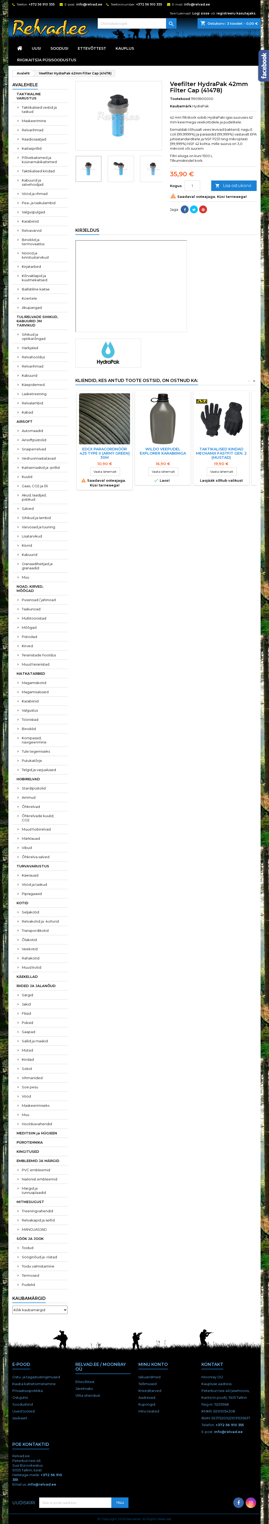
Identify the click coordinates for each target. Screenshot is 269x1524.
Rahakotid (30, 958)
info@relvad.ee (89, 4)
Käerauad (30, 875)
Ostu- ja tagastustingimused (36, 1377)
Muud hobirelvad (36, 829)
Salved (28, 508)
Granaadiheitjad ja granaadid (37, 566)
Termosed (30, 1275)
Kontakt (212, 1364)
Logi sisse (200, 13)
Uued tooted (23, 1411)
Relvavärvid (32, 230)
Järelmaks (84, 1388)
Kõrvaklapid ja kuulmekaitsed (34, 278)
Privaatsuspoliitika (27, 1391)
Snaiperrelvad (34, 449)
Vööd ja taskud (34, 884)
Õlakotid (29, 940)
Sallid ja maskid (35, 1041)
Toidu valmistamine (38, 1266)
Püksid (27, 1022)
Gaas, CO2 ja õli (35, 486)
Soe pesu (30, 1087)
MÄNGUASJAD (34, 1229)
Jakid (26, 1004)
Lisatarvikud (32, 536)
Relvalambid (32, 403)
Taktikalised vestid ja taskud (39, 109)
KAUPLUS (125, 48)
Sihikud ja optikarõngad (33, 336)
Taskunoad (31, 609)
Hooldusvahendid (37, 1124)
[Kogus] (192, 185)
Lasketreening (34, 394)
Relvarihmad (32, 130)
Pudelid (28, 1284)
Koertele (29, 298)
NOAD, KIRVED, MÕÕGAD (30, 588)
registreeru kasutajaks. (236, 13)
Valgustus (30, 710)
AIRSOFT (25, 421)
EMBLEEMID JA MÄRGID (38, 1161)
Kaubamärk (181, 106)
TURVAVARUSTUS (33, 866)
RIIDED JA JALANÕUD (36, 986)
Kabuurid (29, 375)
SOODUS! (59, 48)
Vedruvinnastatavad (39, 458)
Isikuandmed (149, 1377)
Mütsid (27, 1050)
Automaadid (32, 431)
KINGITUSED (28, 1151)
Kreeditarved (149, 1391)
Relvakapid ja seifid (38, 1220)
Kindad (28, 1059)
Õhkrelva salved (35, 857)
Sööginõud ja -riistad (39, 1257)
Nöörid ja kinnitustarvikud (35, 255)
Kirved (27, 646)
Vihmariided (32, 1078)
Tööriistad (30, 719)
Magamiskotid (34, 683)
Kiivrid (27, 545)
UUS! (36, 48)
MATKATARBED (31, 673)
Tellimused (147, 1384)
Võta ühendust (87, 1395)
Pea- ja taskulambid (38, 203)
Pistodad (29, 637)
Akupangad (32, 307)
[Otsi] (137, 23)
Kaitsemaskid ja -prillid (41, 467)
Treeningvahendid (37, 1211)
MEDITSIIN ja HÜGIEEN (37, 1133)
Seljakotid (30, 912)
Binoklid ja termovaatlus (33, 242)
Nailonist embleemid (39, 1179)
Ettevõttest (92, 48)
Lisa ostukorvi (233, 186)
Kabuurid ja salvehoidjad (32, 182)
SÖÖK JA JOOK (30, 1238)
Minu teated (148, 1411)
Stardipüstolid (34, 788)
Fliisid (26, 1013)
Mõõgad (29, 627)
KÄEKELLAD (27, 976)
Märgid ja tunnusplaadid (34, 1190)
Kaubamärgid (29, 1298)
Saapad (28, 1032)
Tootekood (180, 99)
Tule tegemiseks (36, 751)
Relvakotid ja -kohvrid (40, 921)
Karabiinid (30, 221)
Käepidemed (33, 385)
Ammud (28, 797)
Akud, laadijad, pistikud (34, 497)
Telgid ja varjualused (39, 770)
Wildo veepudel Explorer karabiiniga (163, 451)
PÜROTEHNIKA (30, 1142)
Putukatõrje (32, 760)
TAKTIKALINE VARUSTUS (29, 96)
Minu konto (153, 1364)
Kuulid (27, 477)
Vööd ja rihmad (35, 194)
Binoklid (29, 729)
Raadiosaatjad (34, 139)
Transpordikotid (35, 930)
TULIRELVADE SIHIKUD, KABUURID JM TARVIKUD (37, 321)
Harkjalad (30, 348)
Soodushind (22, 1404)
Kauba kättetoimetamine (34, 1384)
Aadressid (146, 1397)
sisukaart (19, 1418)
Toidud (27, 1248)
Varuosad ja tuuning (38, 527)
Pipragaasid (32, 894)
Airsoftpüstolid (34, 440)
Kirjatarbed (31, 266)
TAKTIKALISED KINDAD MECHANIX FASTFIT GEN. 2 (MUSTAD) (221, 453)
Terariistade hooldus (39, 655)
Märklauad (31, 838)
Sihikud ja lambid (36, 518)
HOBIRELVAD (28, 779)
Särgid (27, 995)
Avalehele (25, 84)
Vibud (27, 848)
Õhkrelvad (31, 806)
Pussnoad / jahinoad (39, 600)
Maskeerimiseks (35, 1105)
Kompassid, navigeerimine (34, 740)
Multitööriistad (34, 618)
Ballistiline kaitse (36, 289)
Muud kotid (31, 967)
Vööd (26, 1096)
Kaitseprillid (32, 148)
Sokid (27, 1069)
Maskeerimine (34, 121)
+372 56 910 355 (42, 4)
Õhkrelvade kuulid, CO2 (38, 818)
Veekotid (30, 949)
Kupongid (146, 1404)
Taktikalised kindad (38, 171)
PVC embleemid (36, 1170)
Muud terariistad (35, 664)
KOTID (22, 903)
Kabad (27, 412)
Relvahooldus (33, 357)
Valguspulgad (33, 212)
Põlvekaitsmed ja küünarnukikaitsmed (39, 159)
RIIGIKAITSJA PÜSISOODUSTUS (46, 60)
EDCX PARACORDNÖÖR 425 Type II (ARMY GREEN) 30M (105, 453)
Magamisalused (35, 692)
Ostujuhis (20, 1397)
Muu (25, 577)
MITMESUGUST (30, 1202)
